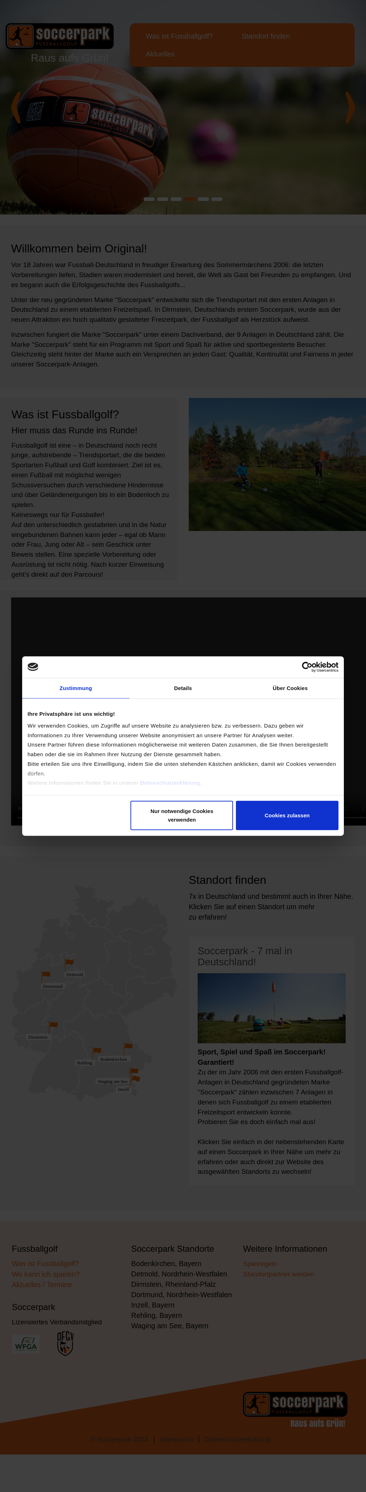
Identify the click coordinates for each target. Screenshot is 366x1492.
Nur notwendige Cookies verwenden (181, 815)
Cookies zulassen (287, 816)
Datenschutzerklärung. (171, 789)
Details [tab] (183, 688)
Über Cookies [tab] (290, 688)
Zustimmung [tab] (76, 688)
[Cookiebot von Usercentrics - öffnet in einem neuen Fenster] (307, 666)
